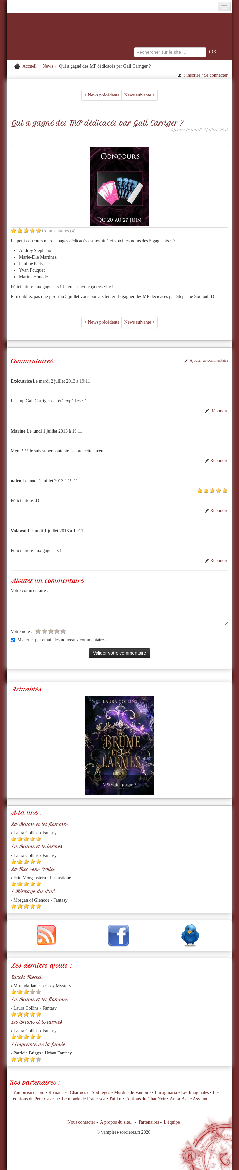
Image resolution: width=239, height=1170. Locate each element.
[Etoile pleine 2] (20, 230)
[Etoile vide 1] (38, 631)
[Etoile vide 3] (51, 631)
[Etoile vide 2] (44, 631)
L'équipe (172, 1122)
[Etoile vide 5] (63, 631)
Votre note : (21, 631)
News (48, 66)
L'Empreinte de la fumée (38, 1044)
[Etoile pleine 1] (13, 230)
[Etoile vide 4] (57, 631)
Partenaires (149, 1122)
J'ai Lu (115, 1098)
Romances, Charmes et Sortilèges (79, 1092)
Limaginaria (166, 1092)
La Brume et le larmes (36, 846)
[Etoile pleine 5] (38, 230)
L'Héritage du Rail (33, 891)
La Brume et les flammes (39, 824)
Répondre (216, 410)
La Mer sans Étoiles (33, 869)
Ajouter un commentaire (206, 360)
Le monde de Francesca (83, 1098)
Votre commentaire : (29, 590)
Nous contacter (81, 1122)
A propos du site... (117, 1122)
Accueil (29, 66)
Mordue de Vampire (132, 1092)
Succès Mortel (26, 977)
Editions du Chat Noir (145, 1098)
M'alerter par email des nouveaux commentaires (58, 639)
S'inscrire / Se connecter (202, 75)
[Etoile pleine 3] (26, 230)
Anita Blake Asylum (188, 1098)
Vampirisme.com (28, 1092)
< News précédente (101, 95)
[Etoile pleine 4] (32, 230)
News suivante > (139, 95)
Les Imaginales (195, 1092)
